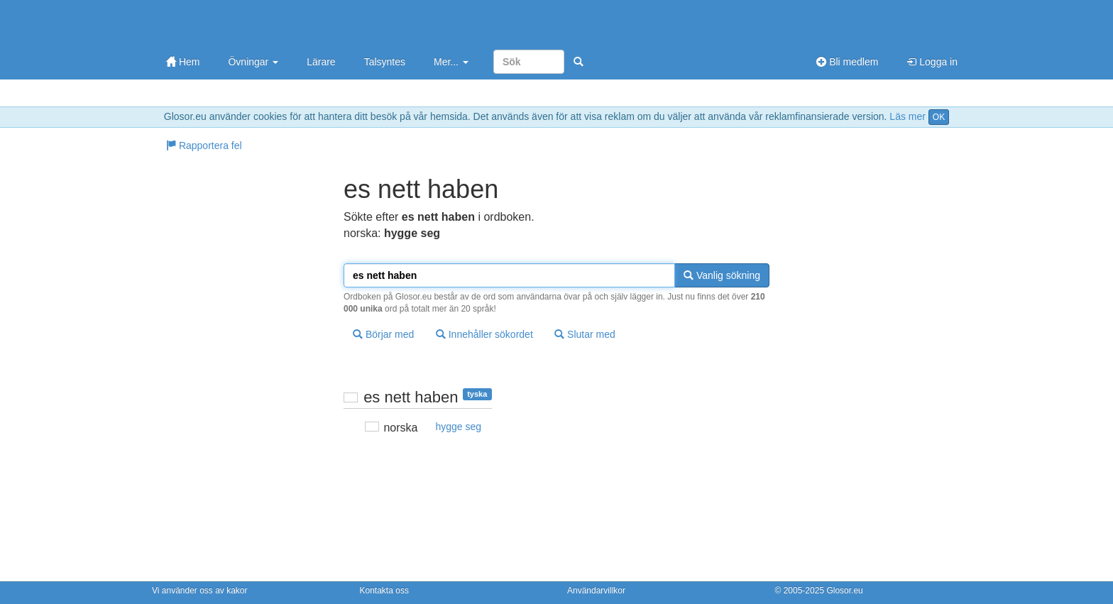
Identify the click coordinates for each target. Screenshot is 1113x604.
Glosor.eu (844, 590)
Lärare (321, 61)
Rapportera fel (204, 145)
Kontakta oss (384, 590)
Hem (182, 61)
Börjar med (383, 334)
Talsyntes (384, 61)
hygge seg (458, 426)
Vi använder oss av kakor (200, 590)
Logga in (932, 61)
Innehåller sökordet (484, 334)
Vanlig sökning (722, 275)
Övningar (253, 61)
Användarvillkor (596, 590)
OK (939, 117)
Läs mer (907, 116)
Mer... (451, 61)
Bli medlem (847, 61)
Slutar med (584, 334)
